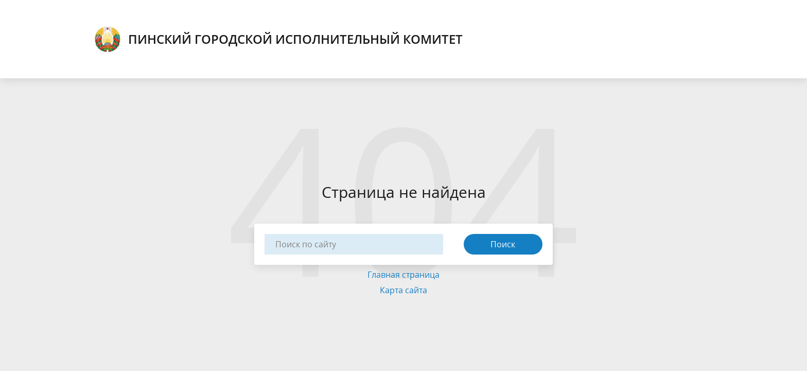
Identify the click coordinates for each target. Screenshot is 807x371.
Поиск (502, 244)
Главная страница (403, 274)
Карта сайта (403, 290)
